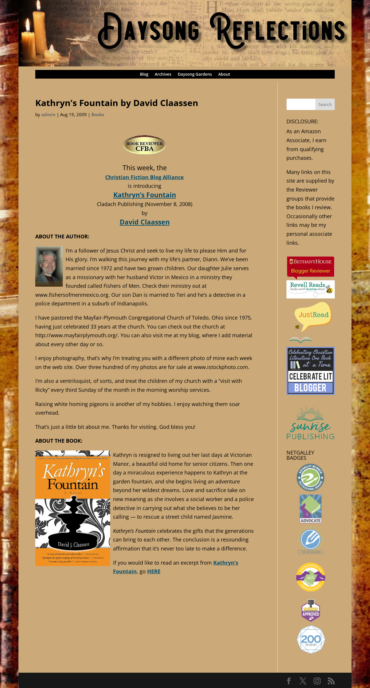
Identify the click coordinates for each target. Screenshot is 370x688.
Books (97, 114)
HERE (153, 571)
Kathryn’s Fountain (144, 194)
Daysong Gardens (195, 74)
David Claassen (145, 222)
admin (48, 114)
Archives (163, 74)
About (224, 74)
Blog (144, 74)
